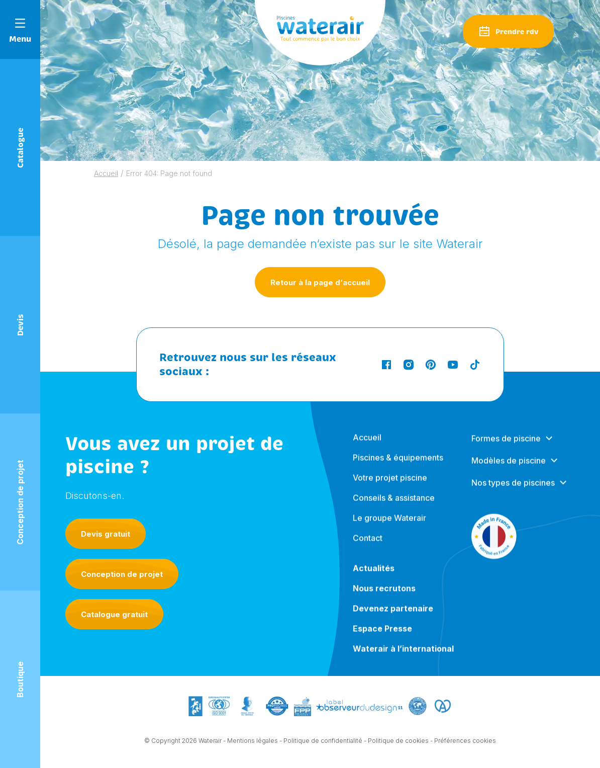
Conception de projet (122, 574)
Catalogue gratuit (114, 614)
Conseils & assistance (394, 504)
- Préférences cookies (463, 741)
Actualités (373, 575)
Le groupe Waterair (389, 525)
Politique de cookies (398, 741)
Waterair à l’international (403, 655)
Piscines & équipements (398, 464)
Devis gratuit (105, 534)
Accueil (106, 173)
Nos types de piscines (513, 489)
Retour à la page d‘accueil (320, 282)
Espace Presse (382, 635)
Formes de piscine (506, 445)
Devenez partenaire (393, 615)
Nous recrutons (384, 595)
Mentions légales (252, 741)
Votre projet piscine (390, 484)
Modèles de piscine (508, 467)
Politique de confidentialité (322, 741)
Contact (367, 545)
